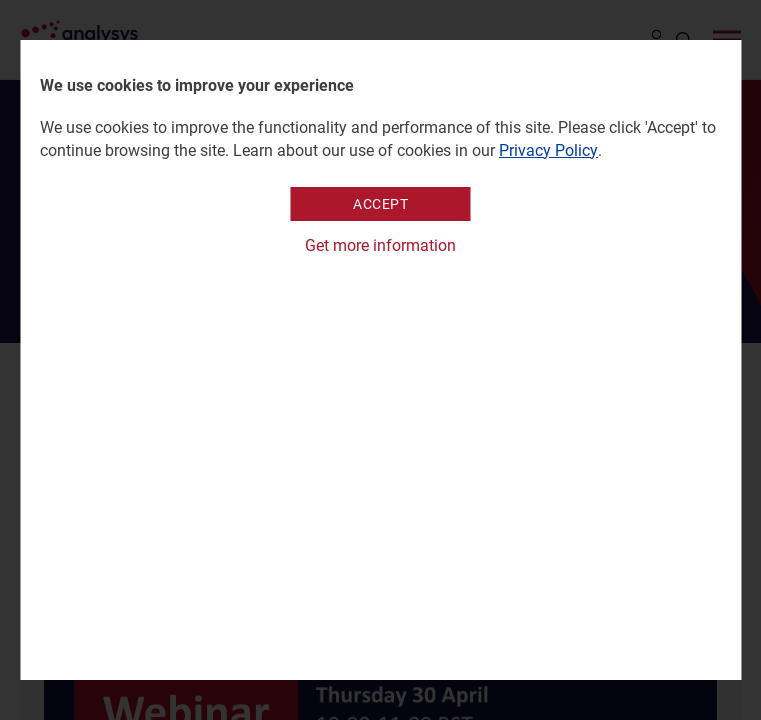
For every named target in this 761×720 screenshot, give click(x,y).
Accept (380, 204)
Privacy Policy (548, 150)
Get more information (380, 245)
